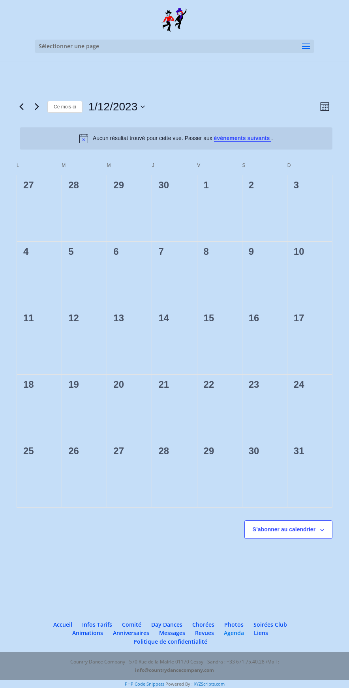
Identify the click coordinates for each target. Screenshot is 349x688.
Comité (131, 624)
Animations (87, 633)
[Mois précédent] (21, 107)
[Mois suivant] (36, 107)
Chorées (203, 624)
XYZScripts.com (209, 684)
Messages (172, 633)
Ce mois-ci (65, 107)
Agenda (234, 633)
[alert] (176, 138)
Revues (204, 633)
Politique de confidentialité (170, 641)
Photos (234, 624)
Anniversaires (131, 633)
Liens (261, 633)
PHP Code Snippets (144, 684)
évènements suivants (243, 138)
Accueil (62, 624)
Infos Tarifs (97, 624)
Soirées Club (270, 624)
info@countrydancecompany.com (174, 670)
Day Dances (166, 624)
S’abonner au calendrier (284, 529)
